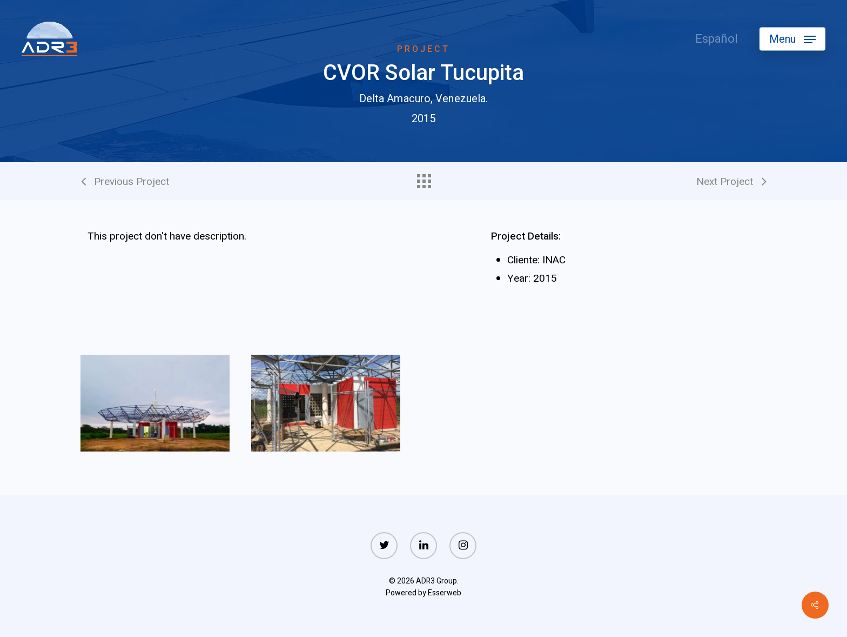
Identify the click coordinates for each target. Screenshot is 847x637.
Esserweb (444, 593)
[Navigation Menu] (792, 39)
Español (716, 39)
